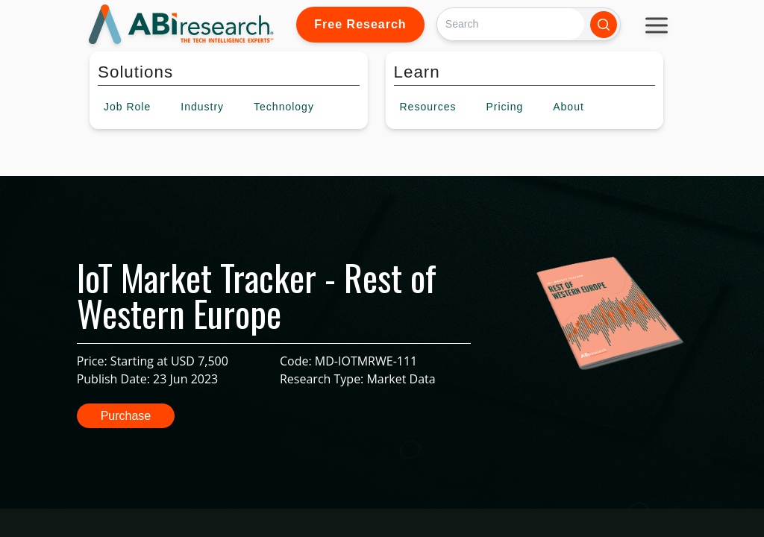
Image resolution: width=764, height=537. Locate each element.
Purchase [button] (126, 415)
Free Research (360, 24)
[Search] (510, 24)
